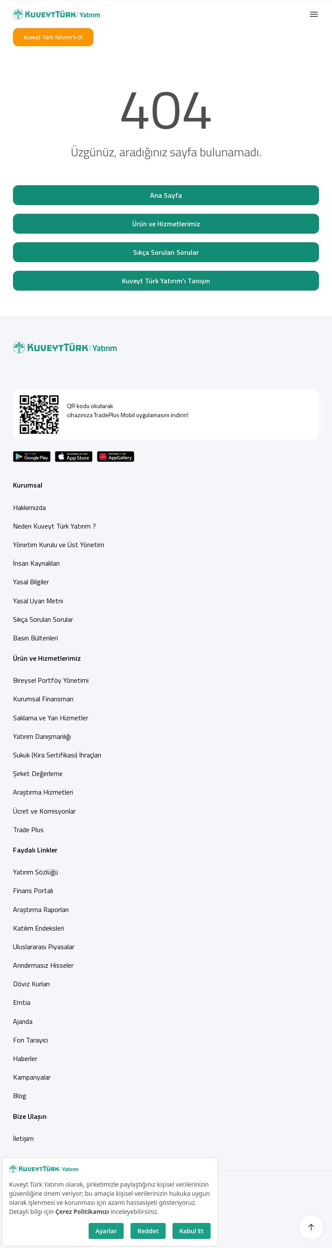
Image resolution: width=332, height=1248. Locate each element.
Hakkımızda (29, 507)
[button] (314, 14)
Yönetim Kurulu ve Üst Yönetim (58, 544)
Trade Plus (28, 829)
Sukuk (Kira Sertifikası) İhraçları (57, 755)
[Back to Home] (56, 14)
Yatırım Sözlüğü (35, 872)
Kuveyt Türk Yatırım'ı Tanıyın (166, 281)
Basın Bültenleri (35, 638)
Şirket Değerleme (38, 773)
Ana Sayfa (166, 195)
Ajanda (22, 1021)
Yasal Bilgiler (31, 581)
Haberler (25, 1058)
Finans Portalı (33, 890)
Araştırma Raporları (41, 909)
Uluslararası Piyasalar (43, 946)
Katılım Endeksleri (38, 928)
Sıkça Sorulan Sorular (166, 252)
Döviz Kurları (31, 984)
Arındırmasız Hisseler (43, 965)
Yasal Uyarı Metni (38, 600)
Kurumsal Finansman (43, 699)
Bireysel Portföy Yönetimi (51, 680)
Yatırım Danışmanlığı (42, 736)
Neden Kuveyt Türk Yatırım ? (54, 526)
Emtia (21, 1002)
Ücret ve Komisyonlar (44, 811)
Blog (19, 1095)
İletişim (23, 1138)
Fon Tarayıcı (30, 1040)
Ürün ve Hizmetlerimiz (166, 224)
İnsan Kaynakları (36, 563)
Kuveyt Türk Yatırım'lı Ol (53, 37)
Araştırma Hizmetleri (43, 792)
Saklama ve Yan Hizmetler (50, 718)
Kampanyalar (32, 1077)
